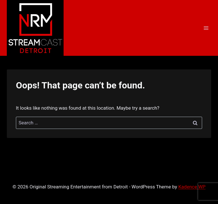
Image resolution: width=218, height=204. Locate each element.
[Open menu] (206, 28)
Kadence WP (192, 187)
